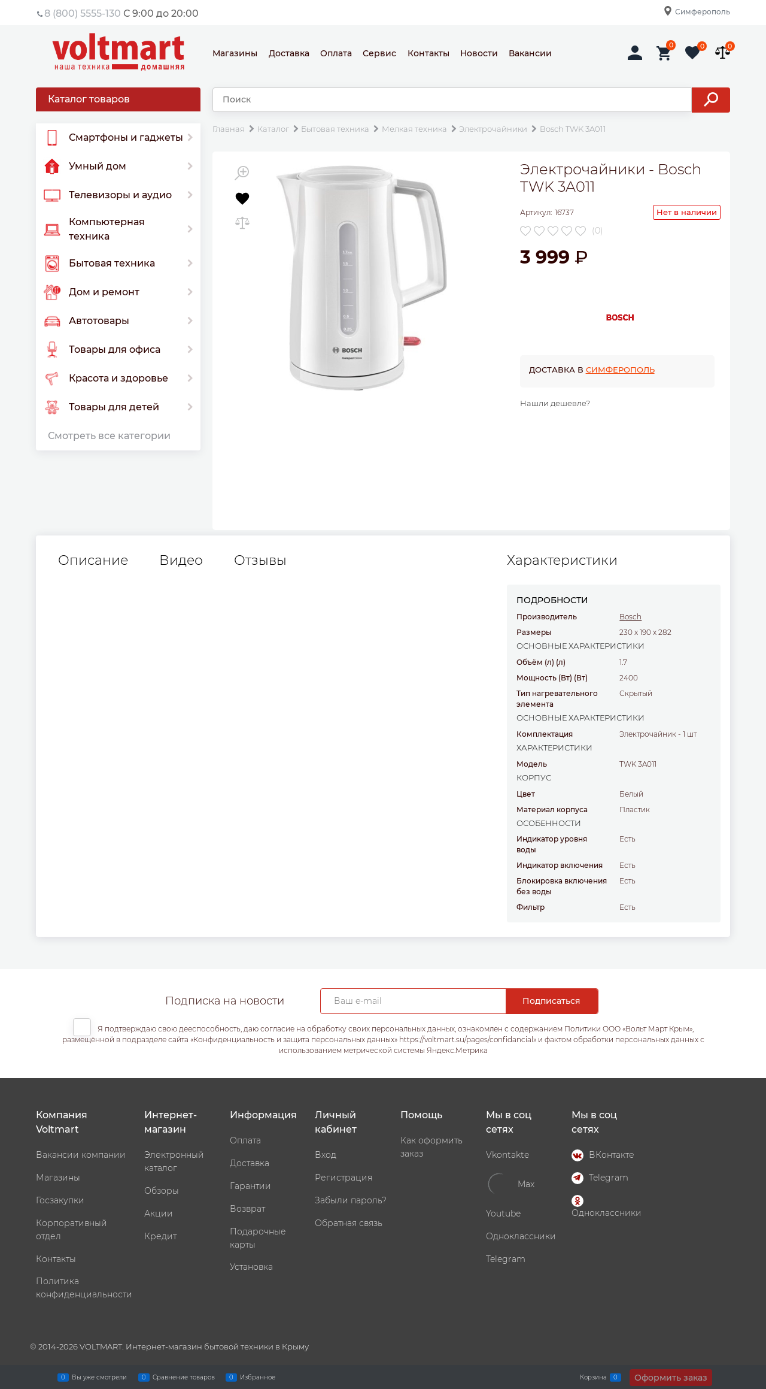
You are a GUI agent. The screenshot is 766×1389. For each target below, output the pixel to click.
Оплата (336, 53)
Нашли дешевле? (555, 403)
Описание (93, 560)
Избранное (257, 1377)
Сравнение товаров (184, 1377)
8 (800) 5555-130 (82, 13)
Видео (181, 560)
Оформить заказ (670, 1377)
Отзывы (260, 560)
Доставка (289, 53)
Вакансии (530, 53)
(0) (597, 230)
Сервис (379, 53)
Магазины (234, 53)
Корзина (593, 1377)
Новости (479, 53)
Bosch (630, 616)
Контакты (428, 53)
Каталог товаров (89, 99)
